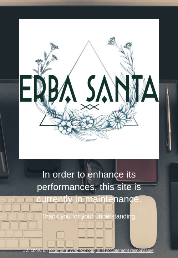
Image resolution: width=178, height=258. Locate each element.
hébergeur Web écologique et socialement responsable (101, 250)
